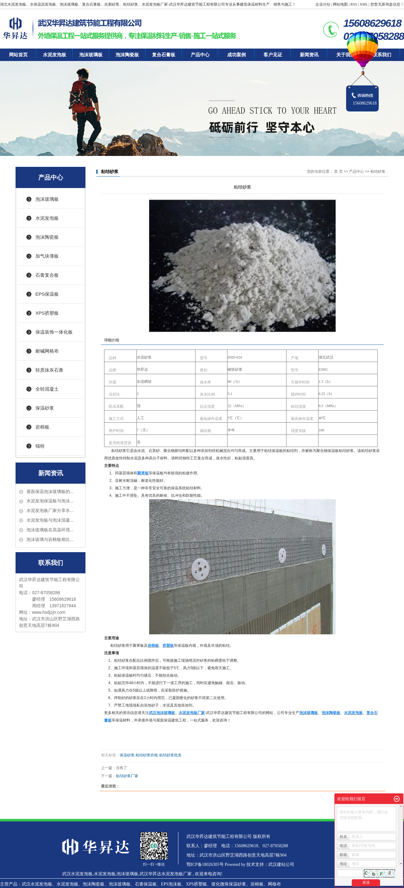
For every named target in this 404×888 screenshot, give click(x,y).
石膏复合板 (47, 275)
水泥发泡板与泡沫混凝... (50, 520)
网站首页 (18, 54)
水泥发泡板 (54, 54)
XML (364, 4)
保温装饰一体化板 (54, 332)
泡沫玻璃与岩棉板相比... (50, 539)
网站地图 (340, 4)
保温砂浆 (44, 408)
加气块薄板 (47, 256)
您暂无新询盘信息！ (387, 4)
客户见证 (273, 54)
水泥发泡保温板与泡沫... (50, 500)
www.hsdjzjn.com (48, 612)
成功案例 (236, 54)
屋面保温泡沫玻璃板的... (50, 491)
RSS (354, 4)
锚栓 (40, 446)
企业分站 (322, 4)
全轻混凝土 (47, 389)
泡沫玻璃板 (91, 54)
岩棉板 (42, 427)
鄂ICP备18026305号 (205, 864)
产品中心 (200, 54)
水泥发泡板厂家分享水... (50, 510)
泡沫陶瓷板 (127, 54)
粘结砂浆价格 (146, 755)
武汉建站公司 (281, 864)
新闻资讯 (309, 54)
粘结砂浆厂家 (127, 776)
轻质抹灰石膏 (49, 370)
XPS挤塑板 (47, 313)
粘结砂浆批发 (170, 755)
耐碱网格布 (47, 351)
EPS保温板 (47, 294)
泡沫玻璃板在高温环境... (50, 529)
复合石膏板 (163, 54)
